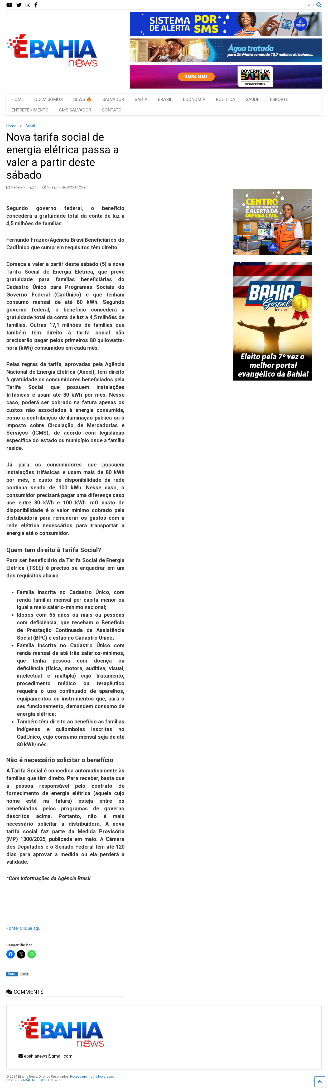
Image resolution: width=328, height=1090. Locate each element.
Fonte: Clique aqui (24, 928)
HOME (18, 99)
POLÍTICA (225, 99)
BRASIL (165, 99)
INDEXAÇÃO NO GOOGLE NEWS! (37, 1080)
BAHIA (141, 99)
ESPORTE (279, 99)
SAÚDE (252, 99)
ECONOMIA (194, 99)
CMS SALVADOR (75, 110)
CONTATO (112, 110)
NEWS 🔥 (82, 99)
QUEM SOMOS (48, 99)
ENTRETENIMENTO (30, 110)
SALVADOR (113, 99)
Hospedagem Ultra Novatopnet (92, 1076)
